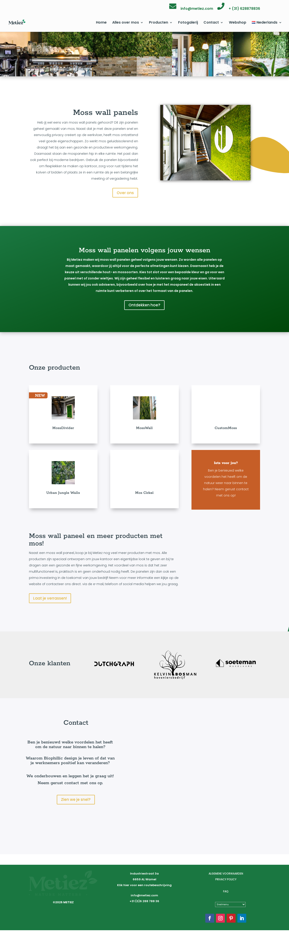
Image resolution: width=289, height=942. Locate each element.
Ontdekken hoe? (144, 305)
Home (101, 23)
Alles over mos (125, 23)
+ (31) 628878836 (244, 9)
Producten (158, 23)
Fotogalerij (188, 23)
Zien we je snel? (76, 801)
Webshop (237, 23)
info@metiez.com (197, 9)
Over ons (125, 192)
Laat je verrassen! (50, 598)
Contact (211, 23)
